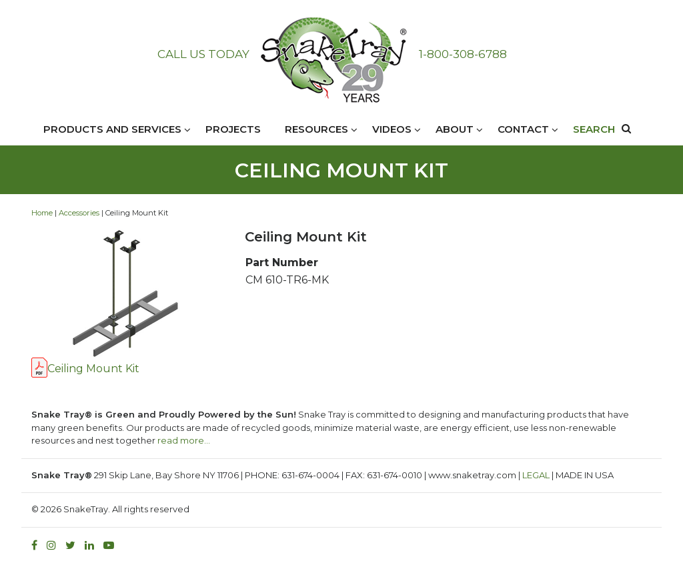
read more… (183, 440)
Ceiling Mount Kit (93, 368)
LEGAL (536, 475)
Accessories (79, 212)
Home (42, 212)
